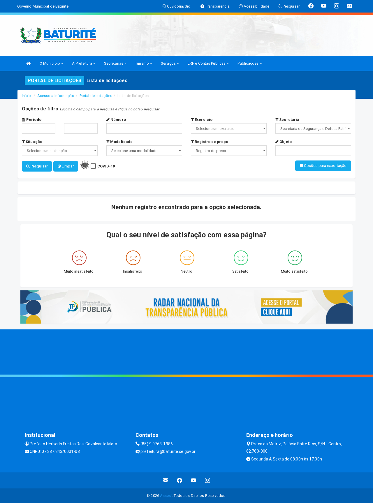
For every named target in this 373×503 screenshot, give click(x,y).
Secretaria (287, 119)
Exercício (201, 119)
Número (116, 119)
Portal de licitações (96, 95)
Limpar (66, 166)
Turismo (143, 63)
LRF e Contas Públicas (208, 63)
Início (26, 95)
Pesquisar (36, 166)
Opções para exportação (323, 165)
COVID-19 (106, 166)
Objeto (283, 142)
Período (31, 119)
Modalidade (119, 142)
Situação (32, 142)
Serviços (170, 63)
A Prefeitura (83, 63)
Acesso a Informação (55, 95)
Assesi (166, 495)
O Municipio (51, 63)
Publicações (249, 63)
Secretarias (115, 63)
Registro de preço (209, 142)
